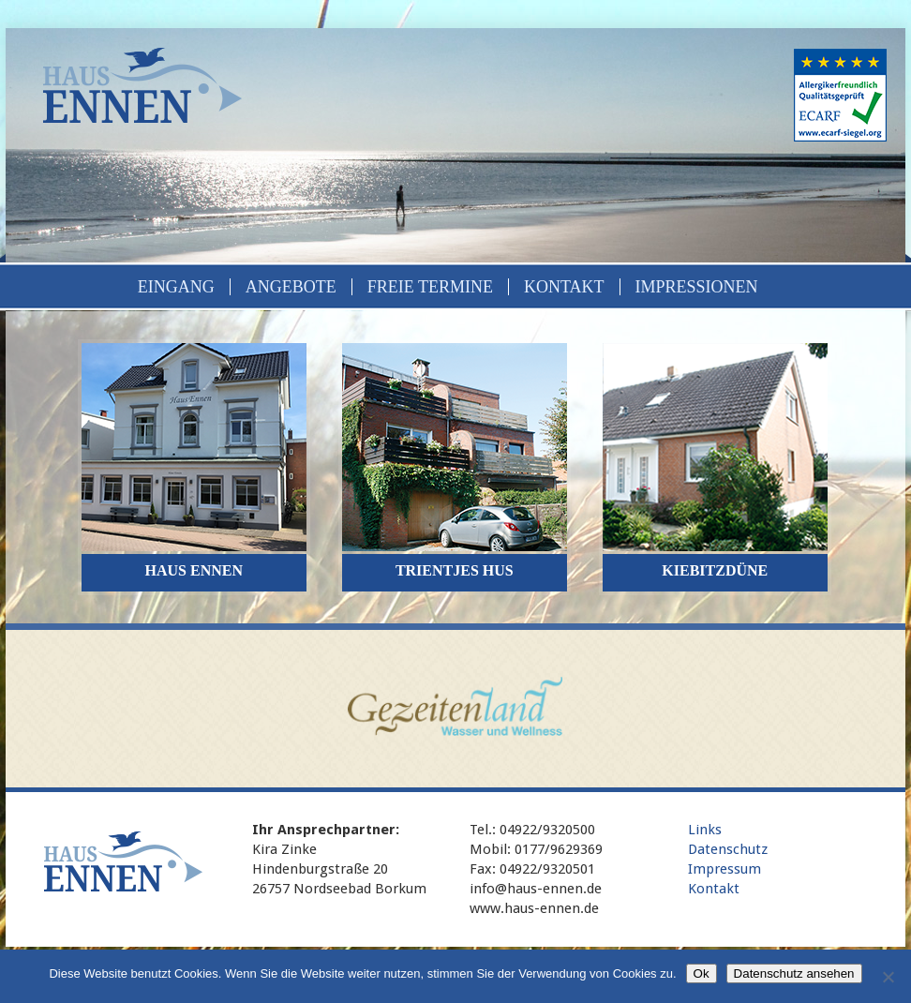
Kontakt (564, 286)
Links (705, 829)
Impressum (724, 869)
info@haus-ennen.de (536, 888)
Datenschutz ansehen (794, 973)
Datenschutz (728, 849)
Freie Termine (430, 286)
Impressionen (696, 286)
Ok (701, 973)
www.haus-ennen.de (534, 908)
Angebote (291, 286)
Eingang (176, 286)
